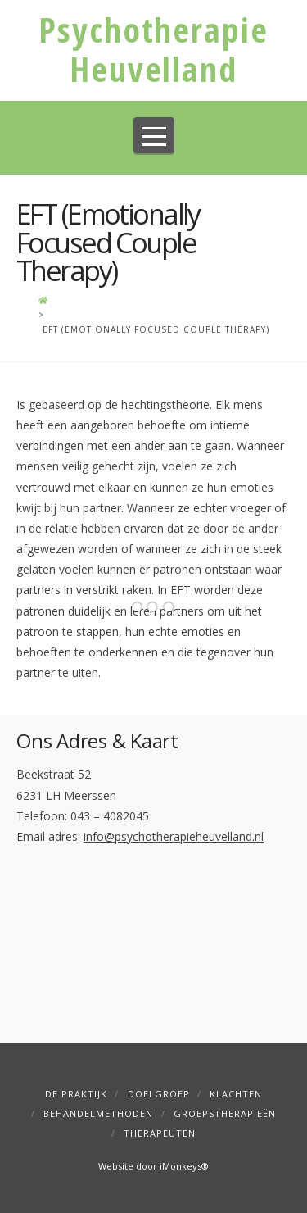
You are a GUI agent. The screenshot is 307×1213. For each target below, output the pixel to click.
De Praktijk (76, 1094)
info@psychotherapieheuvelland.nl (174, 836)
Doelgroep (159, 1094)
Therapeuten (160, 1133)
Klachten (236, 1094)
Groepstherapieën (225, 1113)
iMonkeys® (184, 1166)
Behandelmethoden (98, 1113)
